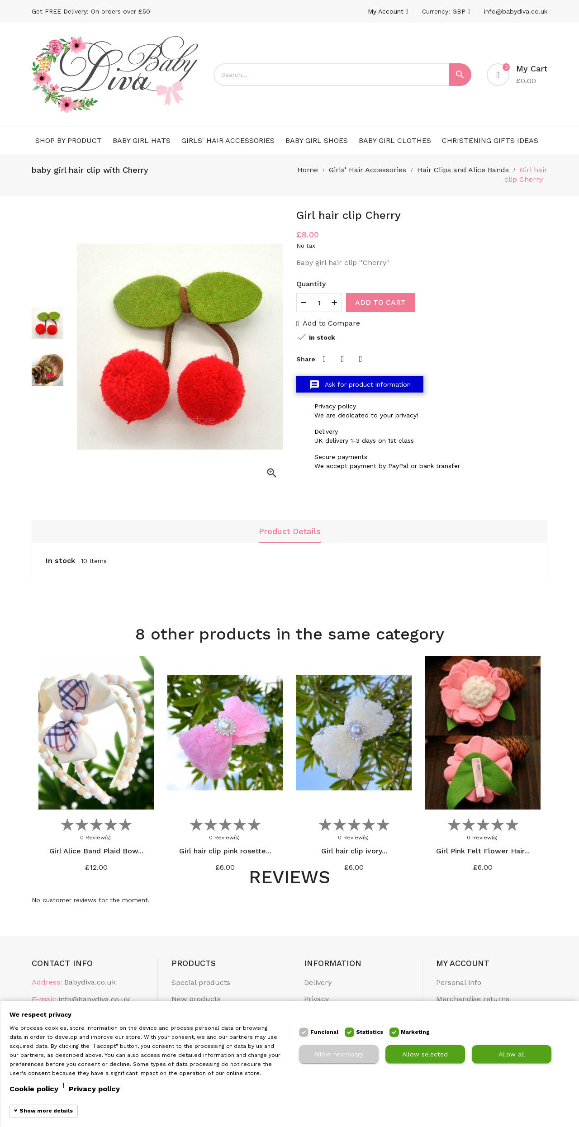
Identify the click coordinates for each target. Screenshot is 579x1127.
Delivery (318, 982)
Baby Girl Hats (142, 140)
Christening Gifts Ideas (490, 140)
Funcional (324, 1032)
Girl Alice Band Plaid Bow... (96, 851)
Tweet (342, 359)
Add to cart (380, 302)
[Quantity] (319, 303)
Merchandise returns (472, 998)
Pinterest (360, 359)
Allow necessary (338, 1054)
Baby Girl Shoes (316, 140)
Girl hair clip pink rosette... (225, 851)
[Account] (388, 11)
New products (196, 998)
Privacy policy (94, 1088)
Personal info (458, 982)
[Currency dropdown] (446, 11)
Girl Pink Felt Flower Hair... (483, 851)
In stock (60, 560)
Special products (200, 982)
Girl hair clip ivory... (354, 851)
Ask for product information (360, 384)
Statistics (369, 1032)
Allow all (511, 1054)
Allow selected (425, 1054)
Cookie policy (33, 1088)
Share (324, 359)
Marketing (415, 1032)
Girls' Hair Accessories (228, 140)
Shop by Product (68, 140)
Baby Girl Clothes (395, 140)
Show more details (46, 1111)
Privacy (316, 998)
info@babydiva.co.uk (515, 11)
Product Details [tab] (290, 531)
